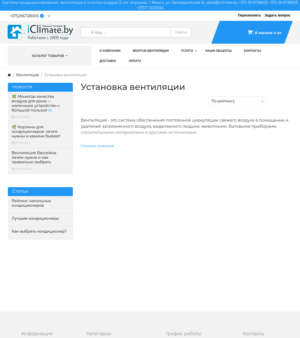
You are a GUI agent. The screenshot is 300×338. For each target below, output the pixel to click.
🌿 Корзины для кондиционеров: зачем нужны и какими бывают (36, 131)
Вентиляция (27, 75)
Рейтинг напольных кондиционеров (31, 203)
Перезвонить (249, 15)
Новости (22, 87)
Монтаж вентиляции (151, 51)
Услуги (187, 51)
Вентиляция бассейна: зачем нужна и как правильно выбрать (34, 157)
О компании (110, 51)
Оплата (135, 61)
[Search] (126, 32)
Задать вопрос (277, 15)
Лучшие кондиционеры (35, 218)
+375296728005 (24, 15)
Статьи (20, 191)
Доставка (107, 61)
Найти (181, 32)
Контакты (252, 51)
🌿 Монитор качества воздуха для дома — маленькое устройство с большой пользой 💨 (36, 103)
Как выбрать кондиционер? (39, 231)
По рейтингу (223, 101)
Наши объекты (218, 51)
